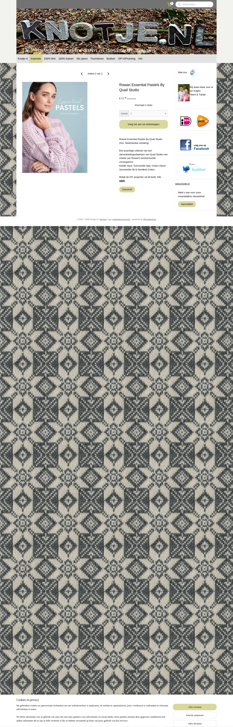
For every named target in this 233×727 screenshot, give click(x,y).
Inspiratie (36, 58)
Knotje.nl (23, 58)
